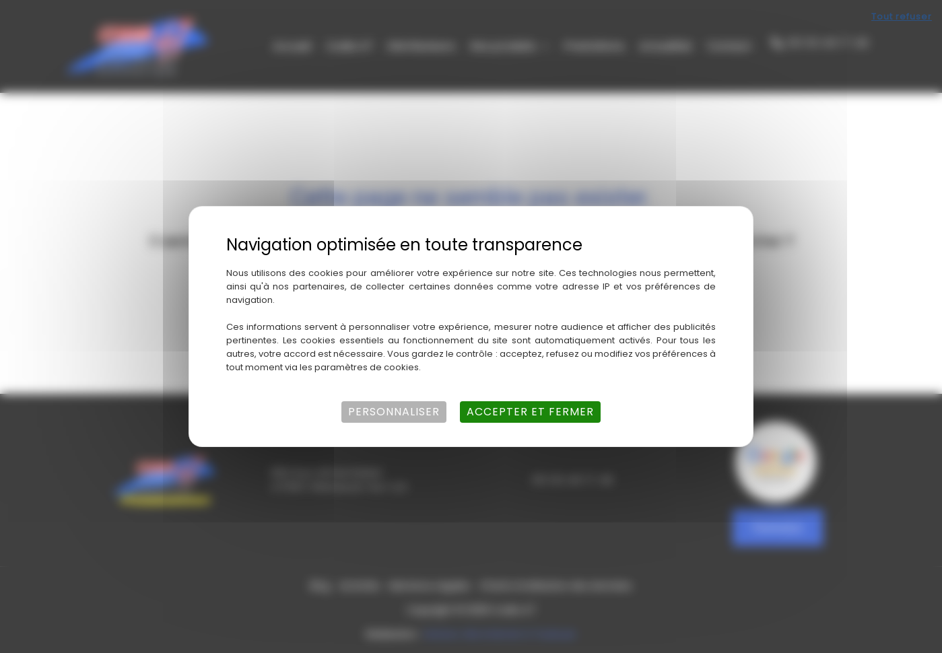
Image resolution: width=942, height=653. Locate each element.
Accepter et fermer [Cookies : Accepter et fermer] (530, 411)
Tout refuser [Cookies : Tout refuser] (901, 16)
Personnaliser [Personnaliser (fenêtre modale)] (394, 411)
